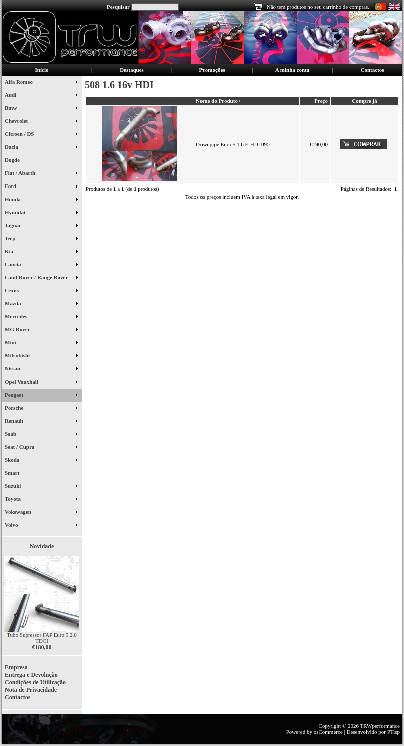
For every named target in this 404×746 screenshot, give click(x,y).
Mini (41, 343)
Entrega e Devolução (31, 674)
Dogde (16, 161)
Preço (321, 101)
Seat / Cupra (41, 448)
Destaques (132, 70)
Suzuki (41, 487)
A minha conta (292, 70)
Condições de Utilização (35, 682)
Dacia (41, 148)
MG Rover (41, 330)
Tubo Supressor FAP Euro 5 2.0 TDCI (42, 638)
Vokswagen (41, 513)
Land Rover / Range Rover (41, 278)
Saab (41, 435)
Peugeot (41, 396)
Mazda (41, 304)
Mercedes (41, 317)
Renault (41, 422)
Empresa (16, 667)
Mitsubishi (41, 356)
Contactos (372, 70)
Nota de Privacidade (31, 689)
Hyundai (41, 213)
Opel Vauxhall (41, 383)
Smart (16, 474)
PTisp (393, 732)
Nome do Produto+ (218, 101)
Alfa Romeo (41, 83)
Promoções (212, 70)
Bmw (41, 109)
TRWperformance (380, 726)
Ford (41, 187)
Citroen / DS (41, 135)
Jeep (41, 239)
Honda (41, 200)
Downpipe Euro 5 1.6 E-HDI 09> (233, 144)
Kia (41, 252)
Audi (41, 96)
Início (42, 70)
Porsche (41, 409)
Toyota (41, 500)
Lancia (41, 265)
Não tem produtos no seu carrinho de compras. (318, 7)
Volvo (41, 526)
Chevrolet (41, 122)
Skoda (41, 461)
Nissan (41, 369)
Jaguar (41, 226)
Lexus (41, 291)
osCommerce (328, 732)
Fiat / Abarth (41, 174)
